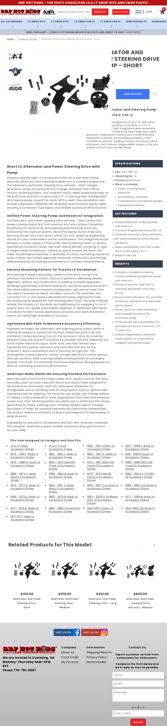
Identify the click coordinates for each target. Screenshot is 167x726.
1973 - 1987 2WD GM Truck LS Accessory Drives (100, 432)
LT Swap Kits (59, 21)
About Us (67, 612)
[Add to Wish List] (154, 89)
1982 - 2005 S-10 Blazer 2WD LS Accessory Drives (102, 460)
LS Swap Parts (84, 21)
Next (155, 506)
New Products (135, 21)
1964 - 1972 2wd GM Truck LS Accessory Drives (62, 432)
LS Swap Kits (36, 21)
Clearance (158, 21)
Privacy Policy (96, 617)
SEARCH (100, 11)
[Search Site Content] (73, 11)
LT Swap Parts (109, 21)
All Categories (11, 21)
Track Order (69, 617)
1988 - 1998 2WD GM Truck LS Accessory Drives (138, 432)
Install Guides (96, 622)
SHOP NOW (130, 27)
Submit (138, 682)
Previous (142, 506)
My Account (69, 622)
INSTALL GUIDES (121, 12)
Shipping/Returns (98, 612)
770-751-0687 (23, 626)
